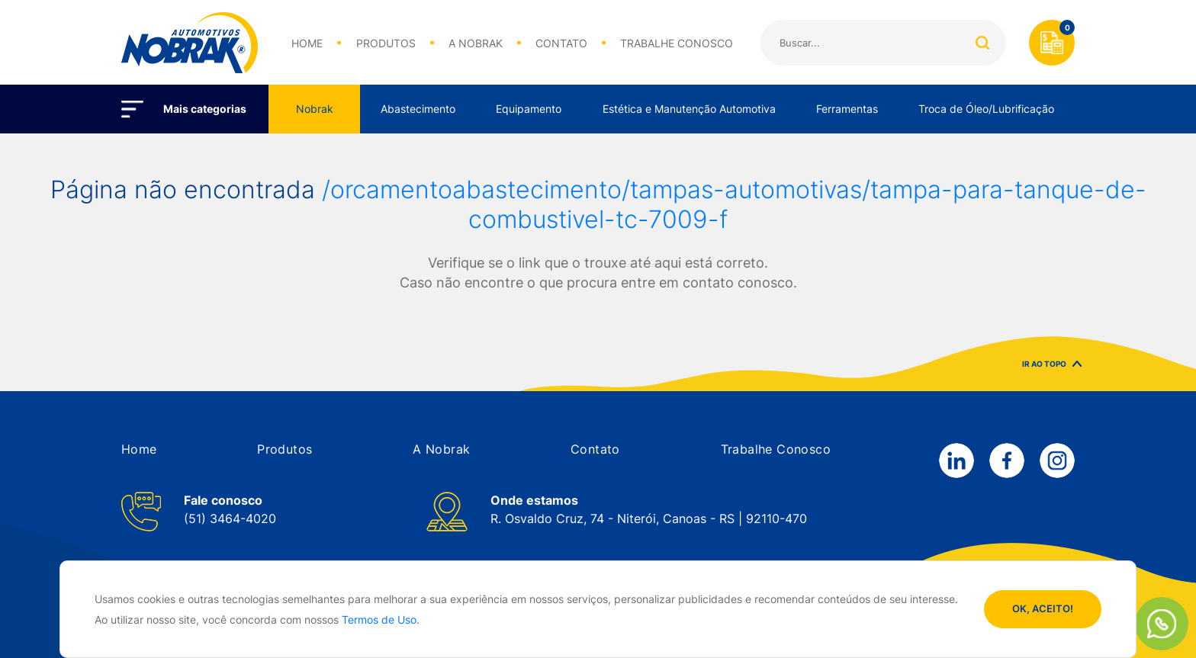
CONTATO (561, 43)
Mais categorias (204, 108)
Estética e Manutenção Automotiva (689, 108)
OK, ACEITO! (1042, 608)
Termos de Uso (379, 619)
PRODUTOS (386, 43)
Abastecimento (418, 108)
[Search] (883, 43)
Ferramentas (847, 108)
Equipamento (528, 108)
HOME (307, 43)
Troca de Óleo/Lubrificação (986, 108)
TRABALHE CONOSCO (676, 43)
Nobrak (314, 108)
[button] (139, 449)
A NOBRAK (475, 43)
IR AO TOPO (1052, 371)
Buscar (982, 43)
